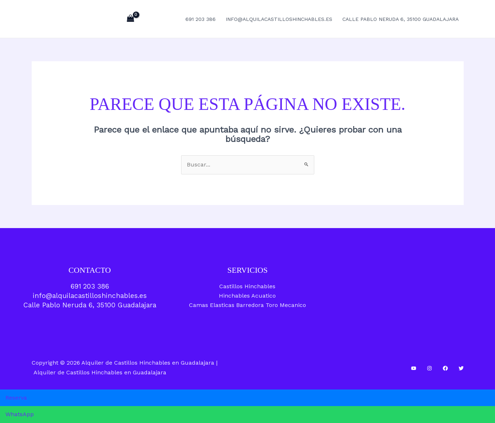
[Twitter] (461, 368)
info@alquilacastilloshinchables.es (279, 19)
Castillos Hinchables (247, 286)
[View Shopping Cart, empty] (131, 19)
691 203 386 (200, 19)
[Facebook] (445, 368)
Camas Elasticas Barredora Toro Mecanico (247, 305)
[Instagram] (429, 368)
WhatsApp (19, 414)
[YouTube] (413, 368)
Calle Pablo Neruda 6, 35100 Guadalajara (400, 19)
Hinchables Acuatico (247, 295)
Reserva (16, 397)
